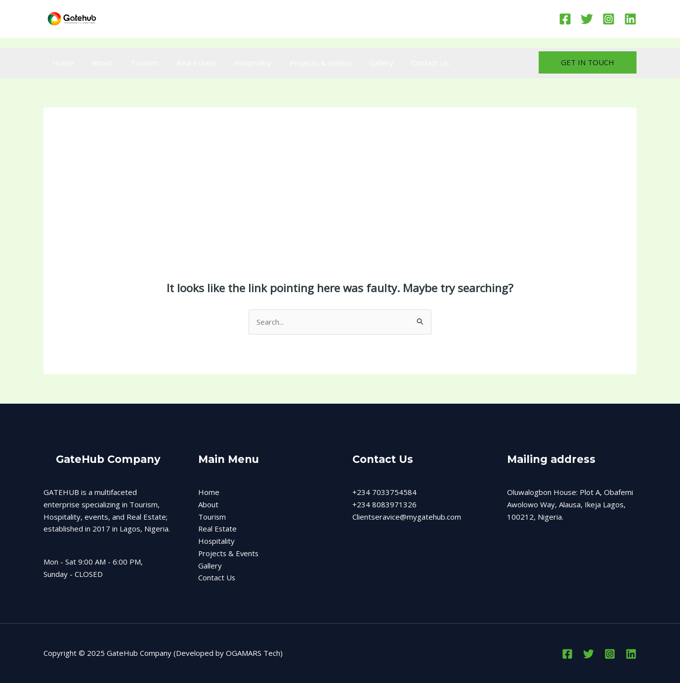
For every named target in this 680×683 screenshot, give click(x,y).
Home (61, 63)
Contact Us (406, 63)
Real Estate (185, 63)
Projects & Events (302, 63)
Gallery (360, 63)
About (97, 63)
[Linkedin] (630, 19)
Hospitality (237, 63)
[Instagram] (608, 19)
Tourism (136, 63)
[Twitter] (587, 19)
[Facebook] (565, 19)
